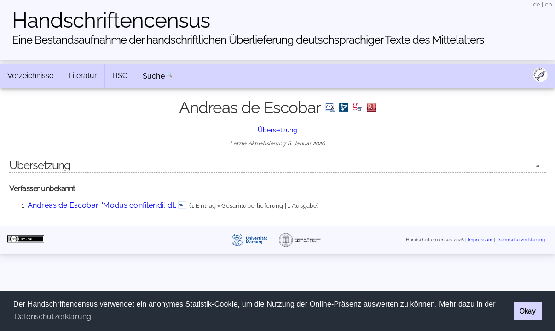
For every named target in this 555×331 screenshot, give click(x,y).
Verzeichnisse (30, 75)
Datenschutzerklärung (521, 240)
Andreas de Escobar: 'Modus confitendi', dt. (102, 205)
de (536, 4)
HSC (119, 75)
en (548, 4)
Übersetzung (278, 130)
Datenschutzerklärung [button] (53, 316)
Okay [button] (528, 311)
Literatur (83, 75)
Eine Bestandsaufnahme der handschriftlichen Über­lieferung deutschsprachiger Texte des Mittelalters (248, 39)
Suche (154, 76)
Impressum (480, 240)
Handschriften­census (111, 20)
